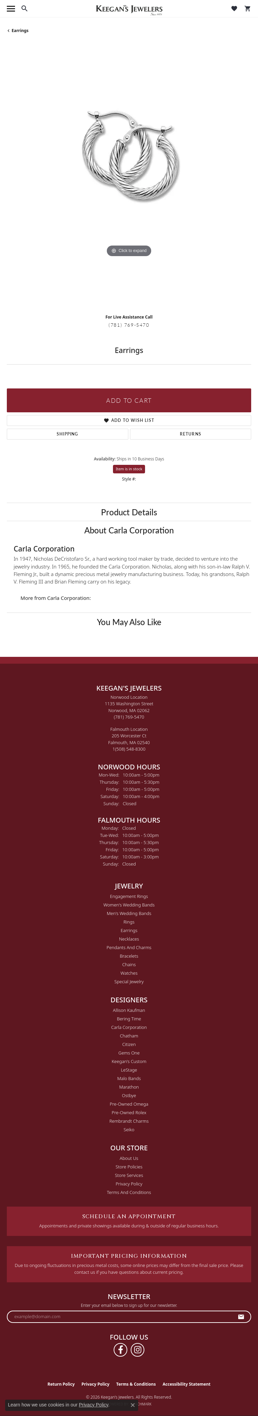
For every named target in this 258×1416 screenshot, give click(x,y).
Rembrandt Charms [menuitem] (128, 1121)
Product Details (129, 512)
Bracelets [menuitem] (129, 956)
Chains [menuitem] (129, 964)
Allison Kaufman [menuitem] (129, 1010)
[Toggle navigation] (10, 8)
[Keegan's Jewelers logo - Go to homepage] (129, 9)
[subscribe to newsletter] (241, 1316)
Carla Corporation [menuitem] (129, 1027)
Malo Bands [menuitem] (129, 1078)
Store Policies (129, 1167)
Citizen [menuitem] (128, 1044)
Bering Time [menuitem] (129, 1019)
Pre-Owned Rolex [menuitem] (129, 1112)
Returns (190, 434)
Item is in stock (129, 468)
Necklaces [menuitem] (129, 939)
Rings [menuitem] (129, 922)
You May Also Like (129, 622)
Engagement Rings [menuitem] (129, 896)
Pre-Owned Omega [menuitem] (129, 1104)
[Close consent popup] (133, 1405)
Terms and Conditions (129, 1192)
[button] (24, 8)
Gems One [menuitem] (129, 1053)
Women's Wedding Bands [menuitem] (129, 905)
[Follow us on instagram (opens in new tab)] (137, 1350)
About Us (129, 1158)
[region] (129, 176)
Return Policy (61, 1384)
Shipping (67, 434)
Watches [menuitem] (129, 973)
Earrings (20, 30)
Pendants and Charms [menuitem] (128, 947)
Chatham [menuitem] (129, 1036)
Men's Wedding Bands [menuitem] (129, 913)
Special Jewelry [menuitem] (129, 981)
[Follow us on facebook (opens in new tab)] (120, 1350)
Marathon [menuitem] (129, 1087)
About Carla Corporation (129, 530)
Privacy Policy (129, 1184)
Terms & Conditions (136, 1384)
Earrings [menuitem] (128, 930)
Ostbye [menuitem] (129, 1095)
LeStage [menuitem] (129, 1070)
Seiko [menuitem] (129, 1129)
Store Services (129, 1175)
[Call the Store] (129, 717)
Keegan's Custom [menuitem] (129, 1061)
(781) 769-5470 (129, 324)
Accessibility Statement (186, 1384)
